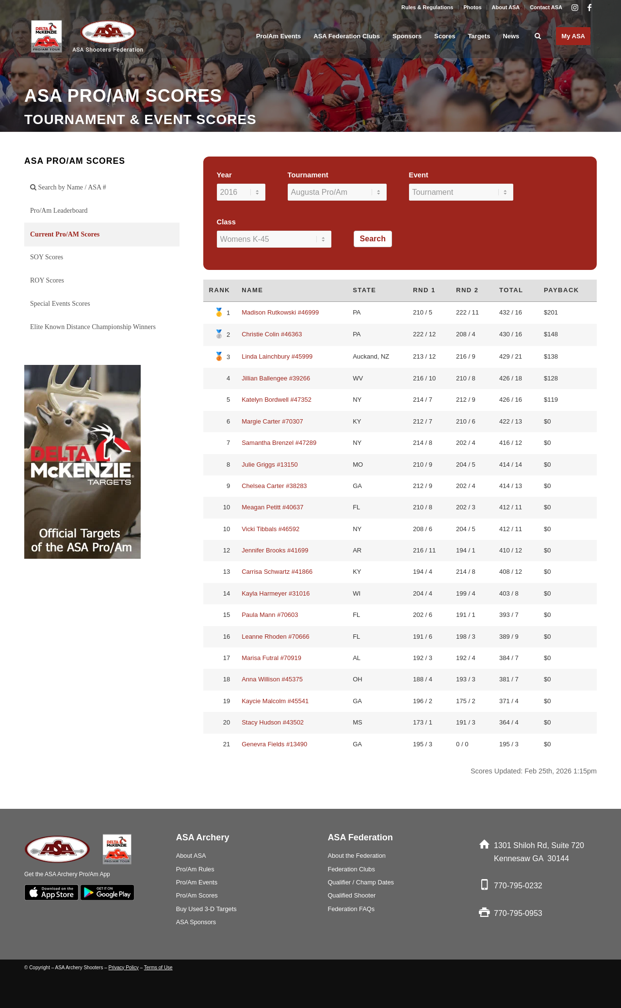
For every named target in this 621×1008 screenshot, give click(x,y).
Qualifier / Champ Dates (360, 882)
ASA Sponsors (196, 922)
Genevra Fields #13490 (274, 744)
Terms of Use (158, 967)
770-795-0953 (518, 913)
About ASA (506, 7)
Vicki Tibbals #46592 (270, 529)
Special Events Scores (60, 303)
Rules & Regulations (427, 7)
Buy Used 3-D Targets (206, 909)
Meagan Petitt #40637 (272, 507)
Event (418, 175)
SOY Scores (46, 257)
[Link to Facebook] (589, 7)
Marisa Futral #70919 (271, 658)
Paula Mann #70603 (270, 614)
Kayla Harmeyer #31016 (276, 593)
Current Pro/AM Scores (64, 234)
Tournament (308, 175)
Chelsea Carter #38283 (274, 485)
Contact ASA (546, 7)
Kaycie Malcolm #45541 (275, 701)
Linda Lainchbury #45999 (277, 356)
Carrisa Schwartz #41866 (277, 571)
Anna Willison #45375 (272, 679)
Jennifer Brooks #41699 (275, 550)
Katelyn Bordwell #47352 (276, 399)
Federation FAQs (351, 909)
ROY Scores (47, 280)
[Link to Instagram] (575, 7)
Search (373, 239)
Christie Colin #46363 (272, 334)
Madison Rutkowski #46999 (280, 312)
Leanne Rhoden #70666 (276, 636)
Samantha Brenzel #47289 (279, 442)
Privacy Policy (124, 967)
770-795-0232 (518, 886)
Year (224, 175)
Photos (472, 7)
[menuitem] (427, 7)
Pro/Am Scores (197, 895)
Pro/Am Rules (195, 869)
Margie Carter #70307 (272, 421)
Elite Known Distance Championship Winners (93, 327)
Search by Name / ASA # (68, 187)
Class (226, 222)
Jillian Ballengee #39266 (276, 378)
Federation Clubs (351, 869)
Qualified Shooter (351, 895)
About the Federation (356, 855)
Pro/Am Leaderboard (59, 210)
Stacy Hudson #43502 (273, 722)
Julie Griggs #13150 (270, 464)
